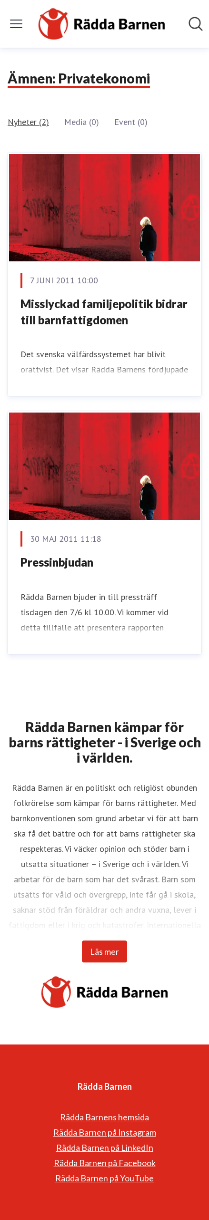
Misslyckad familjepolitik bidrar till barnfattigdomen (104, 312)
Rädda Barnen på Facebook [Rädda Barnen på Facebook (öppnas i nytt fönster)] (105, 1163)
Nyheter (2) (28, 121)
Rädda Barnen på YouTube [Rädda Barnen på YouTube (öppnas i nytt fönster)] (104, 1178)
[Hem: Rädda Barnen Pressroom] (101, 24)
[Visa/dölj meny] (16, 24)
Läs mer (104, 951)
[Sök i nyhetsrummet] (195, 23)
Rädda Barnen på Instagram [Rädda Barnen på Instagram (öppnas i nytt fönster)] (104, 1132)
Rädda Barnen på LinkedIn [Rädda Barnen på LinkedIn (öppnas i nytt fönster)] (104, 1147)
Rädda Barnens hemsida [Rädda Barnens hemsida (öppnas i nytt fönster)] (104, 1117)
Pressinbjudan (56, 562)
